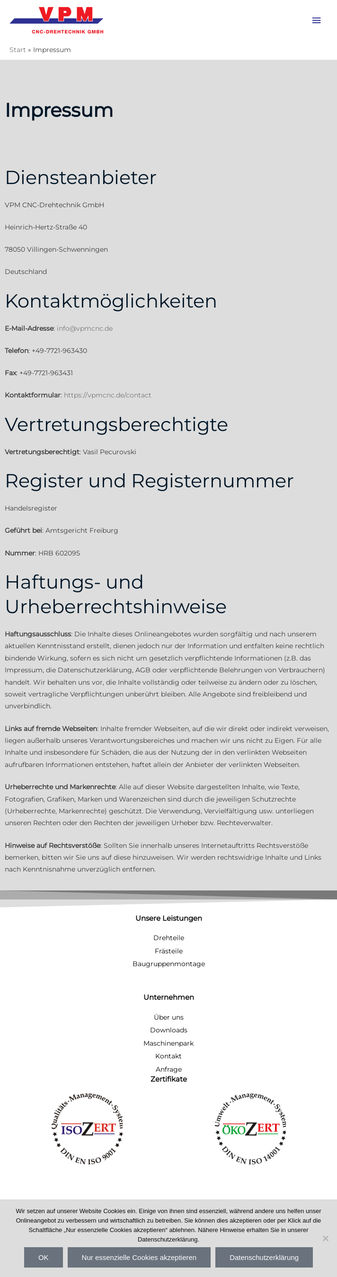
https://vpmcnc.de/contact (107, 395)
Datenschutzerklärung (264, 1257)
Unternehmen (168, 997)
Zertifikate (169, 1079)
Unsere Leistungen (168, 918)
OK (43, 1257)
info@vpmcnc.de (85, 328)
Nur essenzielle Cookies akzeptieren (139, 1257)
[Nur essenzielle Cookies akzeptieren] (325, 1238)
